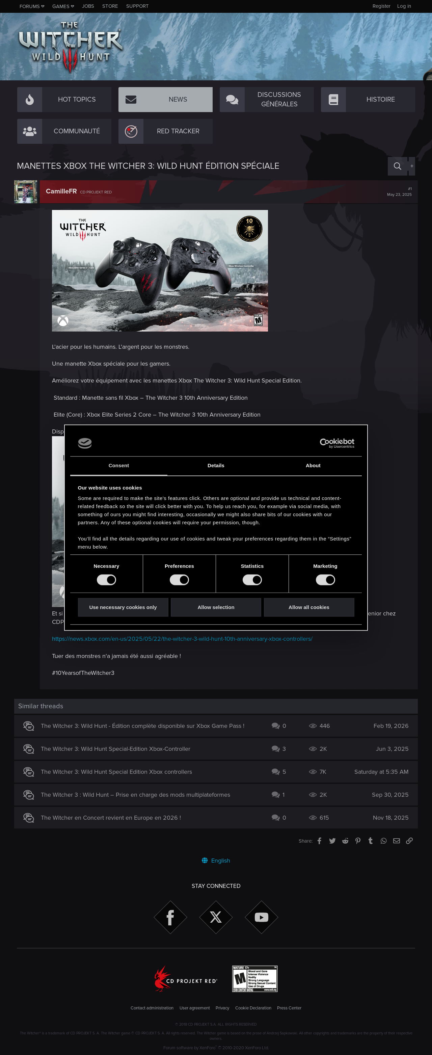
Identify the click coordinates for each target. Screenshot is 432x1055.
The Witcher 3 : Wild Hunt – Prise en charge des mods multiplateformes (138, 794)
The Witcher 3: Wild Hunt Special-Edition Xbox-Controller (118, 749)
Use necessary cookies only (123, 607)
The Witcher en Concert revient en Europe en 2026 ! (114, 817)
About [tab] (313, 466)
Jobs (88, 6)
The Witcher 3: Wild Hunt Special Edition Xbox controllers (119, 771)
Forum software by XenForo (216, 1048)
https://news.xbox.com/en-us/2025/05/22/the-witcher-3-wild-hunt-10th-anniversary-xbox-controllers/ (185, 638)
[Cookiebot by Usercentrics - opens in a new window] (324, 443)
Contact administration (152, 1008)
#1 (396, 191)
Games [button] (61, 6)
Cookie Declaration (253, 1008)
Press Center (289, 1008)
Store (110, 6)
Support (137, 6)
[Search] (397, 166)
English (216, 860)
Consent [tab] (119, 466)
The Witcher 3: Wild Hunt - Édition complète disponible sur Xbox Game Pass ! (145, 726)
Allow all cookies (309, 607)
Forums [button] (30, 6)
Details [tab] (216, 466)
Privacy (222, 1008)
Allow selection (215, 607)
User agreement (195, 1008)
